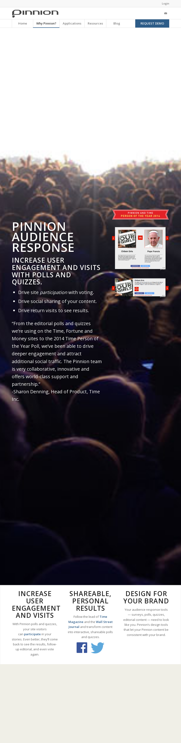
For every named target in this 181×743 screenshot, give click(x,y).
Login (165, 3)
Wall (99, 622)
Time (103, 616)
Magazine (75, 622)
